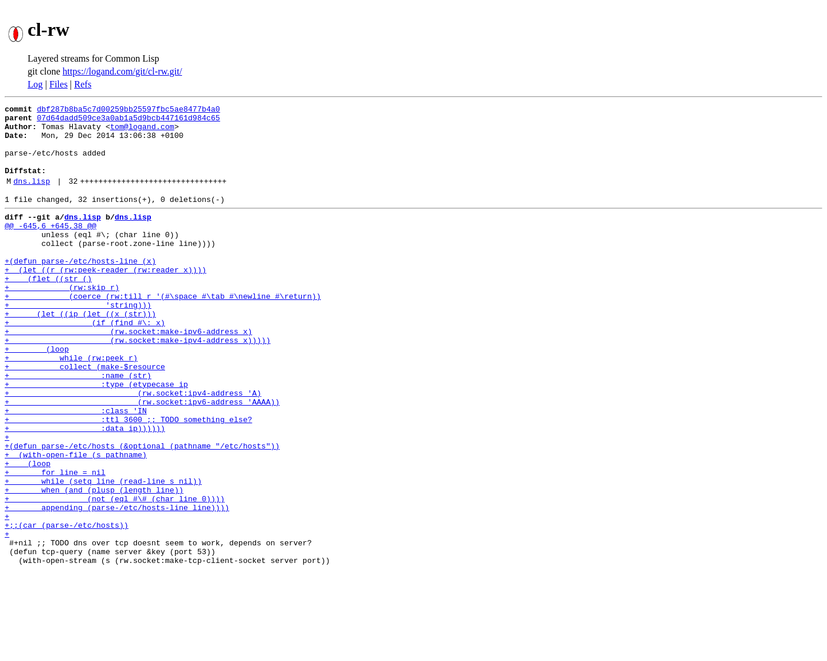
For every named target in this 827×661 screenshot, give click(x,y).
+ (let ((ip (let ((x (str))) (80, 352)
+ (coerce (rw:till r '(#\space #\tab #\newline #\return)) (163, 331)
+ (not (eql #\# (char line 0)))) (114, 574)
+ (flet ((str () (48, 310)
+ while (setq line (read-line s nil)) (103, 553)
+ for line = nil (55, 542)
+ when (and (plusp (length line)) (94, 563)
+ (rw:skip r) (62, 320)
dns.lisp (32, 196)
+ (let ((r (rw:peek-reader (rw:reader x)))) (105, 299)
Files (58, 84)
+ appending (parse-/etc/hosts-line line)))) (117, 584)
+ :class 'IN (76, 468)
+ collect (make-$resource (85, 415)
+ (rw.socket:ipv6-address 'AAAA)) (142, 458)
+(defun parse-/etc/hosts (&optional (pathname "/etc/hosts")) (142, 510)
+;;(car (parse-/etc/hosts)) (67, 606)
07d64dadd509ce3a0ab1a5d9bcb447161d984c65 (128, 121)
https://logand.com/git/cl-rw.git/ (122, 71)
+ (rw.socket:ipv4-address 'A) (133, 447)
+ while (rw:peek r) (71, 405)
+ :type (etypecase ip (96, 436)
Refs (82, 84)
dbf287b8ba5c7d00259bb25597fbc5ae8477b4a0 (128, 110)
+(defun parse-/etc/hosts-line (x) (80, 289)
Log (35, 84)
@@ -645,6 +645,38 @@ (50, 246)
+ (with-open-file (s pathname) (76, 521)
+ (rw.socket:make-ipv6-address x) (128, 373)
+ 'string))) (78, 341)
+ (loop (37, 394)
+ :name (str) (78, 426)
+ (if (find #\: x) (85, 363)
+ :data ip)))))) (85, 489)
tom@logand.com (142, 131)
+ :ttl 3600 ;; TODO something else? (128, 479)
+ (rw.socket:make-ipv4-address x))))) (137, 384)
